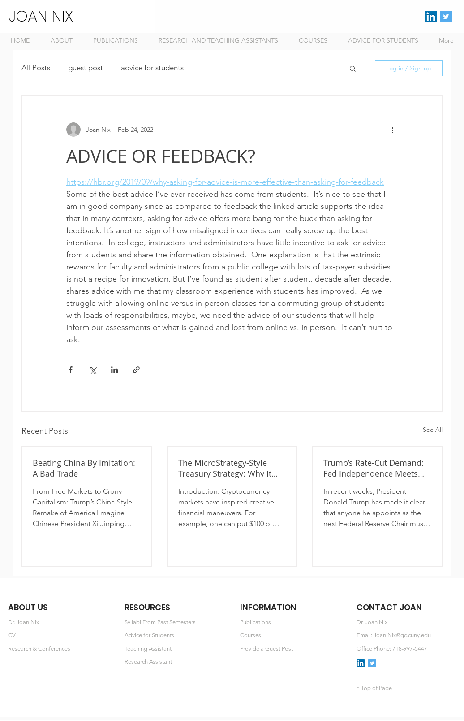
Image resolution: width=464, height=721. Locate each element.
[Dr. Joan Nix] (60, 622)
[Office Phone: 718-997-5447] (409, 649)
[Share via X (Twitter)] (92, 369)
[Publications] (292, 622)
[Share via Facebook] (70, 369)
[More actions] (392, 129)
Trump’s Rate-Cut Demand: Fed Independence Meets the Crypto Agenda (373, 468)
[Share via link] (136, 369)
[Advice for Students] (177, 635)
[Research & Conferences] (60, 649)
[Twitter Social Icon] (446, 16)
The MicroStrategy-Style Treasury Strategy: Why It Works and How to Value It (228, 468)
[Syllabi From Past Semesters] (177, 622)
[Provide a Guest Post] (292, 649)
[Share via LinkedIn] (114, 369)
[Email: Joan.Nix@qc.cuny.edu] (409, 635)
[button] (352, 68)
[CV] (60, 635)
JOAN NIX (41, 16)
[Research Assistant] (177, 662)
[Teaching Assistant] (177, 649)
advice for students (152, 67)
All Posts (35, 67)
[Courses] (292, 635)
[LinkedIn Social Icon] (431, 16)
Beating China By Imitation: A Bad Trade (84, 468)
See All (433, 430)
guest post (85, 67)
